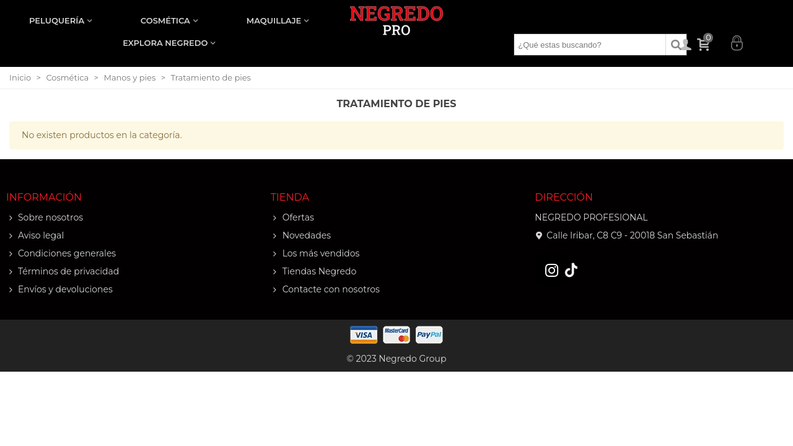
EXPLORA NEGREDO (165, 43)
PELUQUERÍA (56, 20)
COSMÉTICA (165, 20)
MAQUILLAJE (274, 20)
